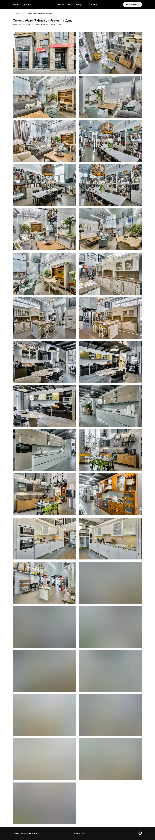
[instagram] (140, 834)
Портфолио (17, 13)
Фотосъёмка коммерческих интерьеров (40, 13)
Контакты (94, 4)
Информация (81, 4)
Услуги (69, 4)
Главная (60, 4)
